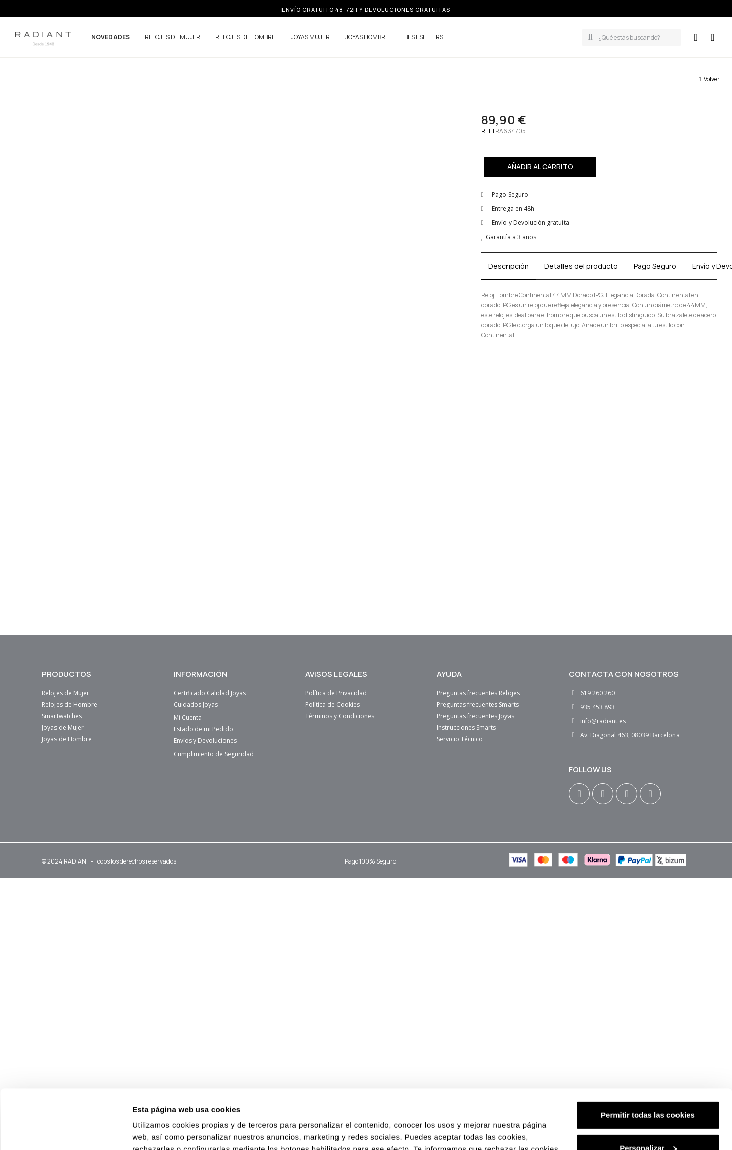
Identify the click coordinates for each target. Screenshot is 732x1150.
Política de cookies (514, 1030)
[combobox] (637, 37)
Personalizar (648, 1017)
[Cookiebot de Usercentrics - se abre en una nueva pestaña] (65, 1058)
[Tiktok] (650, 793)
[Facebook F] (602, 793)
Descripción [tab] (508, 266)
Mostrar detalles (161, 1058)
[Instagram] (579, 793)
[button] (712, 37)
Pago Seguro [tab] (655, 266)
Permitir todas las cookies (648, 984)
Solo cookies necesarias (648, 1050)
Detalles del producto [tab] (581, 266)
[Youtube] (626, 793)
